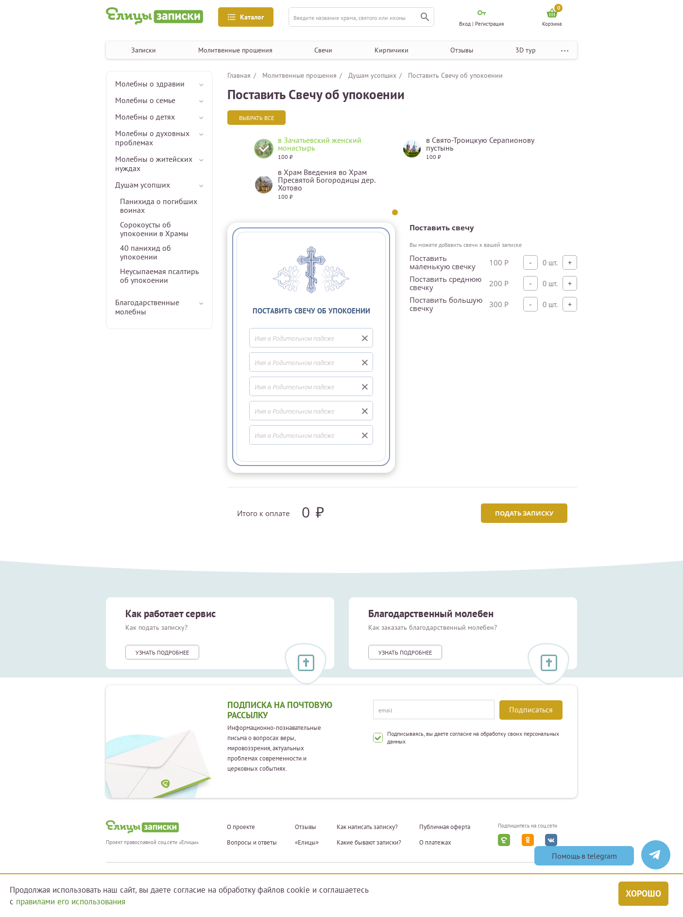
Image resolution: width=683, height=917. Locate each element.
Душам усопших (142, 185)
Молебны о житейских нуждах (153, 163)
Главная (239, 75)
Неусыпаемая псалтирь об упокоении (159, 275)
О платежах (435, 843)
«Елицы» (307, 843)
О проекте (241, 827)
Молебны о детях (145, 116)
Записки (143, 50)
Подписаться (531, 709)
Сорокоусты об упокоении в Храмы (154, 229)
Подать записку (524, 513)
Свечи (323, 50)
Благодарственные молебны (147, 306)
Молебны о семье (145, 100)
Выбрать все (256, 117)
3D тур (525, 50)
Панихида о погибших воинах (158, 205)
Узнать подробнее (162, 652)
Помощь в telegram (584, 855)
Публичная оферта (444, 827)
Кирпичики (392, 50)
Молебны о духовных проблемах (152, 137)
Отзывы (461, 50)
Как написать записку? (367, 827)
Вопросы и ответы (252, 843)
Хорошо (643, 893)
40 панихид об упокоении (145, 252)
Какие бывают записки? (369, 843)
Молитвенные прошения (235, 50)
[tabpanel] (321, 172)
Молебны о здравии (150, 83)
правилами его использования (70, 901)
